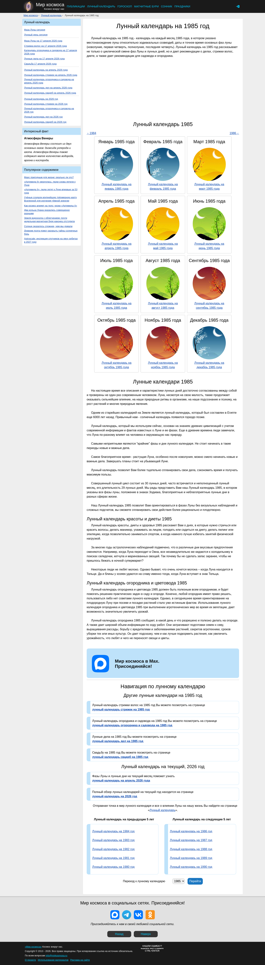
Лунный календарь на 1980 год (113, 866)
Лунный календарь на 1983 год (113, 840)
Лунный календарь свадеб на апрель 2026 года (50, 92)
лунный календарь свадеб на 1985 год (120, 757)
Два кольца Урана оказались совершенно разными (47, 212)
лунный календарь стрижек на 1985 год (121, 709)
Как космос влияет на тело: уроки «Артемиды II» (50, 205)
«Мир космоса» (33, 946)
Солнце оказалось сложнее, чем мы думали (48, 226)
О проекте (30, 960)
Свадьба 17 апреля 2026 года (40, 63)
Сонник (166, 6)
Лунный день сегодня (35, 34)
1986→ (234, 133)
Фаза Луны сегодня (34, 29)
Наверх (146, 934)
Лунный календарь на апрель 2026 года (46, 69)
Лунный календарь (101, 6)
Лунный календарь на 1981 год (113, 858)
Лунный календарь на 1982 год (113, 849)
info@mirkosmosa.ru (56, 955)
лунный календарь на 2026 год (114, 796)
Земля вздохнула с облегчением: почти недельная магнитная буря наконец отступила (49, 220)
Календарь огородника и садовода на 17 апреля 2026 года (50, 52)
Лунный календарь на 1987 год (191, 840)
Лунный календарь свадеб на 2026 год (45, 122)
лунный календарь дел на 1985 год (117, 741)
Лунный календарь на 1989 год (191, 858)
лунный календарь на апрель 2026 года (121, 780)
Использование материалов (53, 960)
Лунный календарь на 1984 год (113, 831)
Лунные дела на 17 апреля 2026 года (44, 58)
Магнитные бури (146, 6)
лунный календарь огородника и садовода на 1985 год (132, 725)
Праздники (182, 6)
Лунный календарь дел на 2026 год (43, 116)
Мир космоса (31, 15)
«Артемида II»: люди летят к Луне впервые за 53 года (50, 191)
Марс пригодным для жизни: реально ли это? (49, 177)
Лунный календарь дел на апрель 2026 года (48, 87)
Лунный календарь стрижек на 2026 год (45, 103)
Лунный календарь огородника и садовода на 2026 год (49, 110)
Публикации (76, 6)
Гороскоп (124, 6)
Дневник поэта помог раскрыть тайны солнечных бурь (50, 232)
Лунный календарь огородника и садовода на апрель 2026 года (49, 81)
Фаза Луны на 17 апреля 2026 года (43, 40)
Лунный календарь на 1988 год (191, 849)
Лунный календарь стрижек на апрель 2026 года (50, 75)
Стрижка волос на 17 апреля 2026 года (45, 46)
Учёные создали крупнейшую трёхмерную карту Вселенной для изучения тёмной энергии (50, 199)
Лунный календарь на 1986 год (191, 831)
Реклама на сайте (80, 960)
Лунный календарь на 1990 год (191, 866)
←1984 (91, 133)
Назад (119, 934)
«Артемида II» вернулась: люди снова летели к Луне (49, 183)
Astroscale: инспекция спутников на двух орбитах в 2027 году (51, 240)
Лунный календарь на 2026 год (41, 99)
